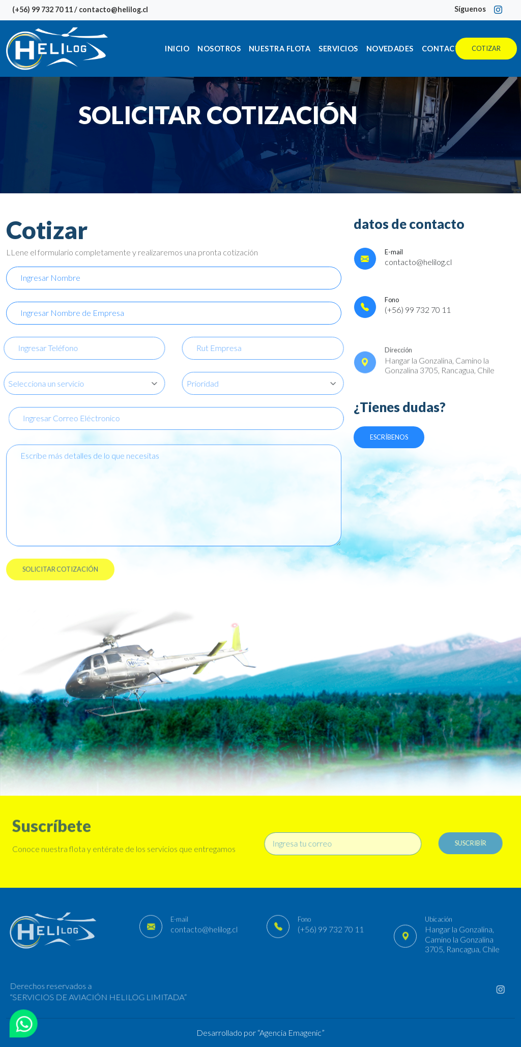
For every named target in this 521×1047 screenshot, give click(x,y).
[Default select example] (267, 383)
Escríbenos (389, 437)
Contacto (444, 48)
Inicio (177, 48)
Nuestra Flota (279, 48)
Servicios (338, 48)
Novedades (390, 48)
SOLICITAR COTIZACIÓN (60, 573)
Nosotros (219, 48)
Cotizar (486, 48)
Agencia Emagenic (290, 1032)
